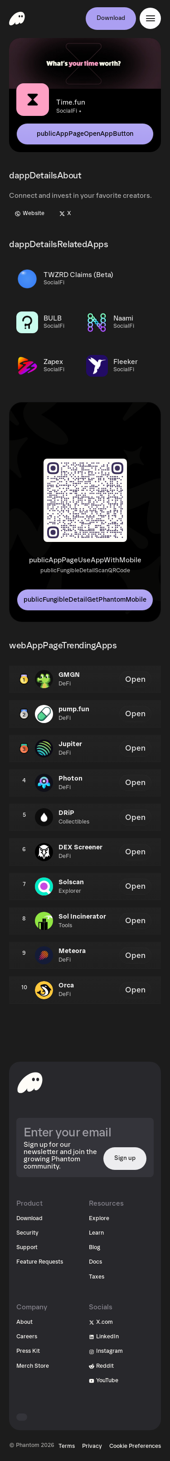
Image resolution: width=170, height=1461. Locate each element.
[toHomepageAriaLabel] (30, 1082)
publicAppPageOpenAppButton (85, 134)
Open (135, 679)
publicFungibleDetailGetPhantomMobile (85, 600)
